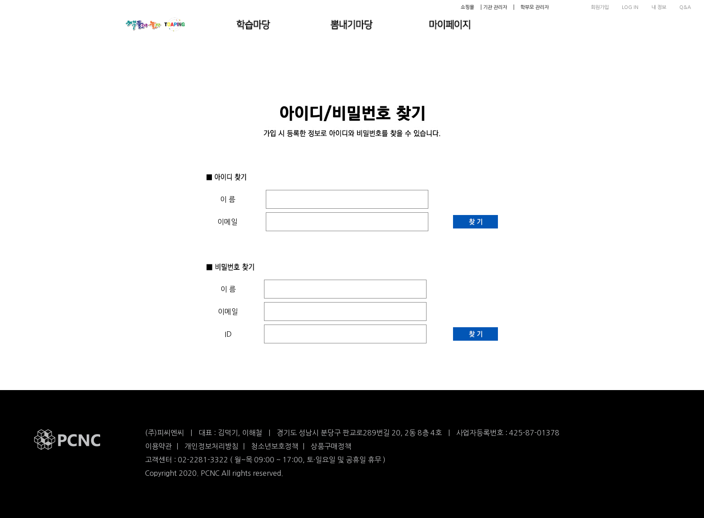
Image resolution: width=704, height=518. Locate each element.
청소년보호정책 (274, 446)
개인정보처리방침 (211, 446)
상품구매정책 (331, 446)
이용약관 (158, 446)
